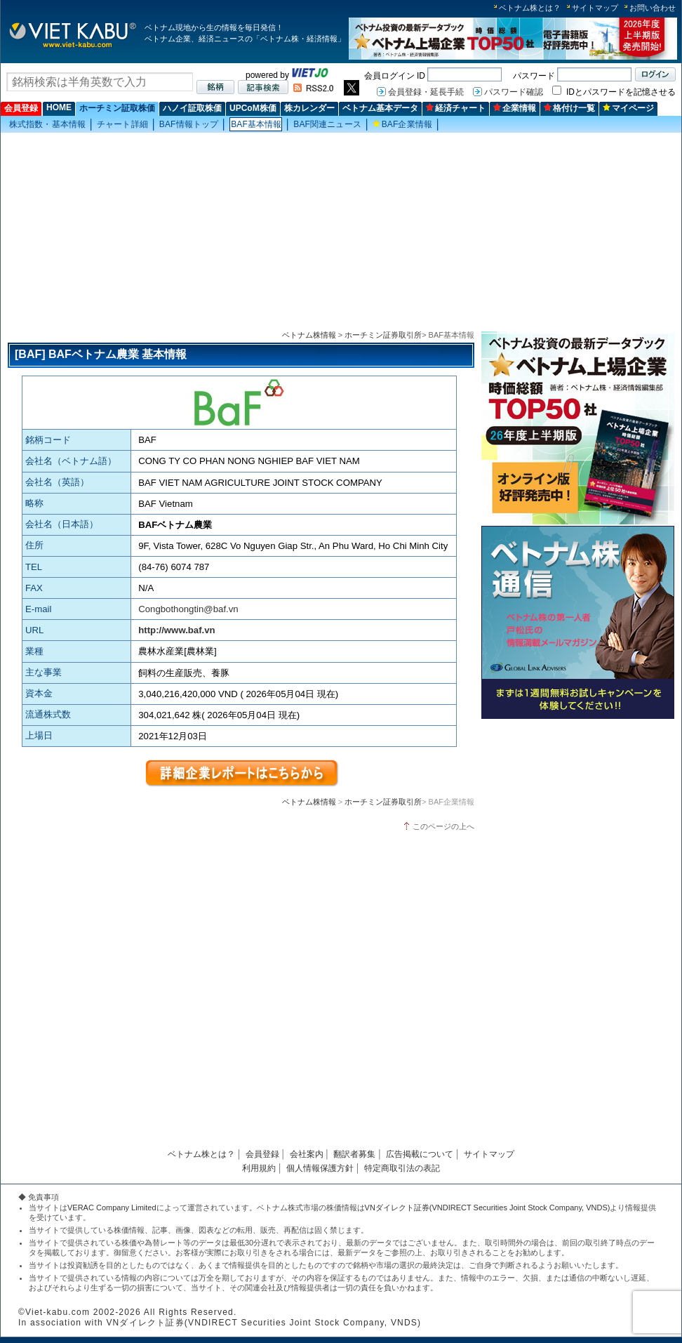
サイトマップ (595, 8)
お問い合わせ (652, 8)
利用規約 (259, 1168)
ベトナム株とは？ (530, 8)
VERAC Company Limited (111, 1207)
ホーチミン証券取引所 (383, 335)
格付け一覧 (569, 108)
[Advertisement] (341, 232)
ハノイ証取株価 (192, 108)
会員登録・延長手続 (426, 92)
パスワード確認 (513, 92)
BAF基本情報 (256, 124)
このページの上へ (443, 826)
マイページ (628, 108)
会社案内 (306, 1154)
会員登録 (21, 108)
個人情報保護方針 (320, 1168)
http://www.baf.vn (176, 630)
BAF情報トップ (188, 124)
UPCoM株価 (252, 108)
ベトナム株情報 (309, 335)
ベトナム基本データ (380, 108)
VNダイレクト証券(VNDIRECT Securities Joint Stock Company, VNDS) (487, 1207)
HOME (59, 107)
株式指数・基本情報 (47, 124)
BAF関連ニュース (327, 124)
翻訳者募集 (354, 1154)
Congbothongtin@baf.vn (188, 609)
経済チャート (456, 108)
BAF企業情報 (402, 124)
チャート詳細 (122, 124)
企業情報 (514, 108)
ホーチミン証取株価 (117, 108)
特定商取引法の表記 (402, 1168)
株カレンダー (309, 108)
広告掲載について (419, 1154)
